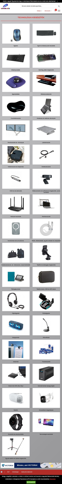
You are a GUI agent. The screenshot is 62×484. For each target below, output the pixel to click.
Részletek (53, 479)
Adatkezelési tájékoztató (26, 472)
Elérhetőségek (15, 472)
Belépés (39, 11)
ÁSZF (8, 472)
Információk (47, 11)
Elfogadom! (31, 482)
